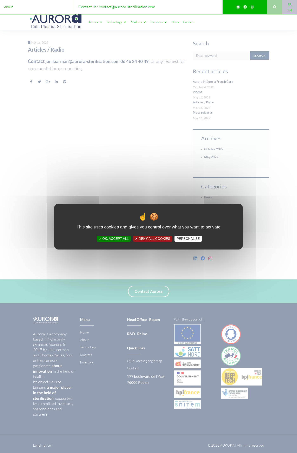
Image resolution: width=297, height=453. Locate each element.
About (8, 7)
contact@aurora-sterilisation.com (127, 6)
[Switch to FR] (289, 4)
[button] (96, 22)
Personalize (188, 238)
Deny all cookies (152, 238)
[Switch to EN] (289, 10)
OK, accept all (114, 238)
